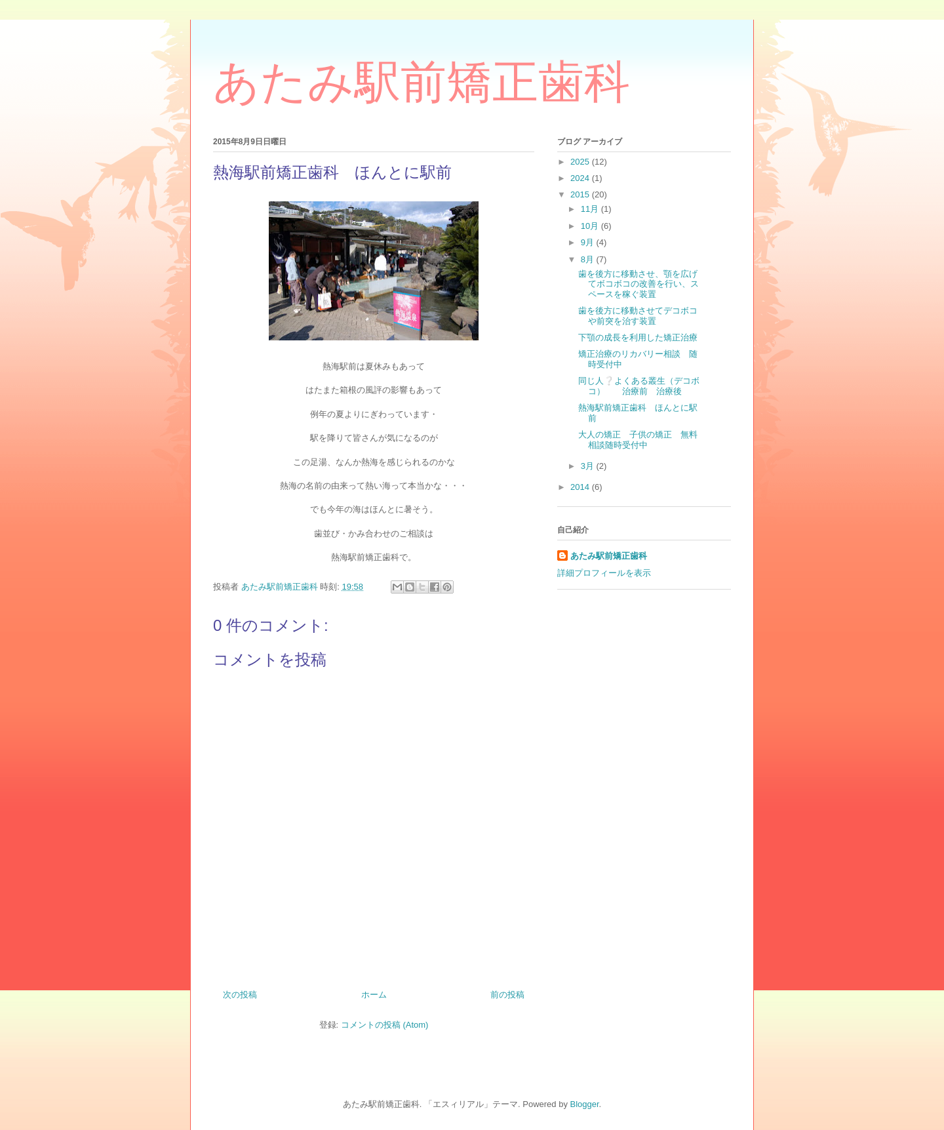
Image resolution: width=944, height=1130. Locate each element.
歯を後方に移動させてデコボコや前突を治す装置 (638, 316)
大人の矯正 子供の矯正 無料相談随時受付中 (638, 440)
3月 (589, 466)
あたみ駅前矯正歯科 (421, 82)
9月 (589, 242)
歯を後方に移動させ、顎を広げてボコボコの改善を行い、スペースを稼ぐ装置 (638, 284)
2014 (581, 487)
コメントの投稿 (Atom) (385, 1025)
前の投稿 (507, 994)
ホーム (374, 994)
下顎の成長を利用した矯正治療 (638, 337)
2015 (581, 194)
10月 (591, 226)
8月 (589, 259)
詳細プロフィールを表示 (604, 573)
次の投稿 (240, 994)
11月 (591, 209)
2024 (581, 178)
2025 (581, 162)
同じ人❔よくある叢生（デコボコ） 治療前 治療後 (638, 386)
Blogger (584, 1104)
